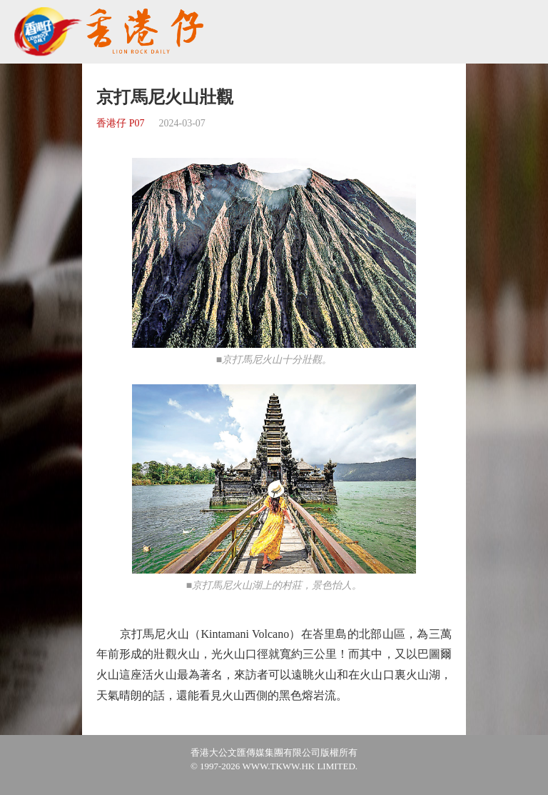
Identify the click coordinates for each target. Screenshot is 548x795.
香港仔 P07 (120, 123)
